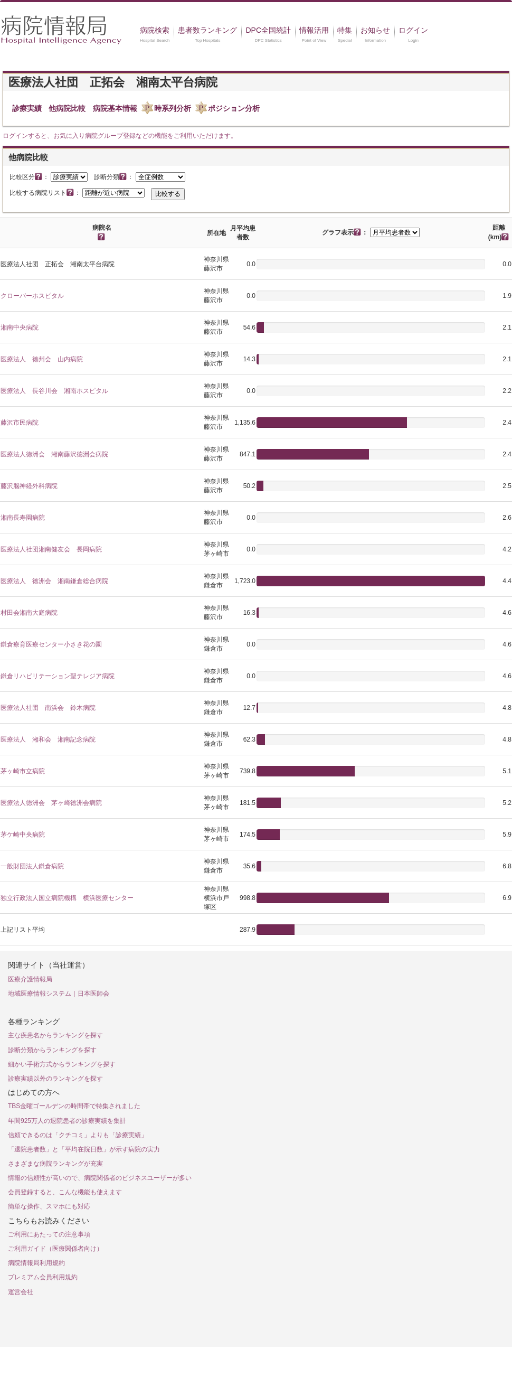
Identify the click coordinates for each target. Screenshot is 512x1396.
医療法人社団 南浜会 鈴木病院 (48, 707)
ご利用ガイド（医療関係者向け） (55, 1248)
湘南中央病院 (20, 327)
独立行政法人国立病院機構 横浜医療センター (67, 898)
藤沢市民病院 (20, 422)
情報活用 (314, 30)
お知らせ (375, 30)
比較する (168, 194)
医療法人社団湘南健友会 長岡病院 (51, 549)
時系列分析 (172, 108)
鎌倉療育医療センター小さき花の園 (51, 644)
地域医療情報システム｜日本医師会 (58, 993)
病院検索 (154, 30)
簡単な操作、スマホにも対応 (49, 1206)
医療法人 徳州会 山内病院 (42, 359)
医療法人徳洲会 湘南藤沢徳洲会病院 (54, 454)
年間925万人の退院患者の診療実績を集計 (67, 1121)
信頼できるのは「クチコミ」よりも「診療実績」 (77, 1135)
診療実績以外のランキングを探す (55, 1078)
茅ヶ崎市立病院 (23, 771)
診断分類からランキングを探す (52, 1050)
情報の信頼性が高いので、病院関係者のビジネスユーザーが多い (100, 1178)
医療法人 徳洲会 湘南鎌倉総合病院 (54, 581)
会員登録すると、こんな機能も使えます (65, 1192)
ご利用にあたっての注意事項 (49, 1234)
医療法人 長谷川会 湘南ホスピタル (54, 391)
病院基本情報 (115, 108)
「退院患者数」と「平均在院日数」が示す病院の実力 (84, 1149)
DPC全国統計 (268, 30)
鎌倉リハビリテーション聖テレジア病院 (58, 676)
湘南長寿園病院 (23, 517)
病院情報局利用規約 (36, 1263)
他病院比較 (67, 108)
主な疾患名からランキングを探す (55, 1035)
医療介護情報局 (30, 979)
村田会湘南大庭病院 (29, 612)
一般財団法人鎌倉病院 (32, 866)
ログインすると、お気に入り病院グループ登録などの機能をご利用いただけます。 (120, 135)
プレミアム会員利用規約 (43, 1277)
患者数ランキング (207, 30)
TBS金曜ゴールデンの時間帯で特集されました (74, 1106)
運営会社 (20, 1292)
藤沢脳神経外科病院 (29, 486)
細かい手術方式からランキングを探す (62, 1064)
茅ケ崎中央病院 (23, 834)
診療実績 (27, 108)
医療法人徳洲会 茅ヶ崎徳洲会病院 (51, 803)
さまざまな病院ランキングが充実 (55, 1163)
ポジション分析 (234, 108)
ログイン (413, 30)
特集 (344, 30)
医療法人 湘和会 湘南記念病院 (48, 739)
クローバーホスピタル (32, 295)
